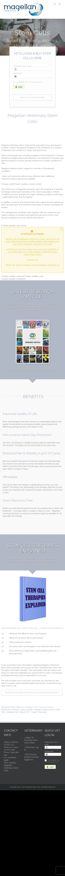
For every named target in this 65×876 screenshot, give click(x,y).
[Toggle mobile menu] (59, 4)
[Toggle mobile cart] (54, 4)
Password (17, 73)
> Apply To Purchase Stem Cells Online (31, 740)
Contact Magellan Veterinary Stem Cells (11, 767)
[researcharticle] (32, 321)
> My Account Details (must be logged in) (31, 757)
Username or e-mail (22, 66)
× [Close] (62, 229)
